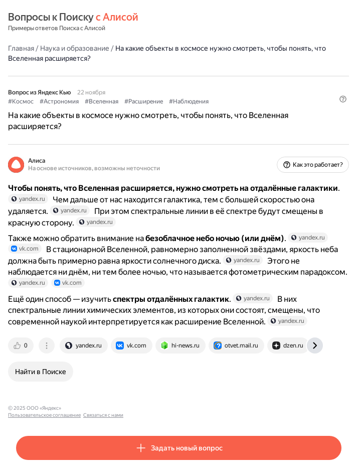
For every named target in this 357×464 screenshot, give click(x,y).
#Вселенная (101, 101)
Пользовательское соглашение (102, 408)
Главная (21, 48)
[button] (343, 99)
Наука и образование (74, 48)
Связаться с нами (161, 408)
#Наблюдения (189, 101)
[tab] (21, 345)
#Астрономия (59, 101)
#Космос (21, 101)
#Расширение (143, 101)
